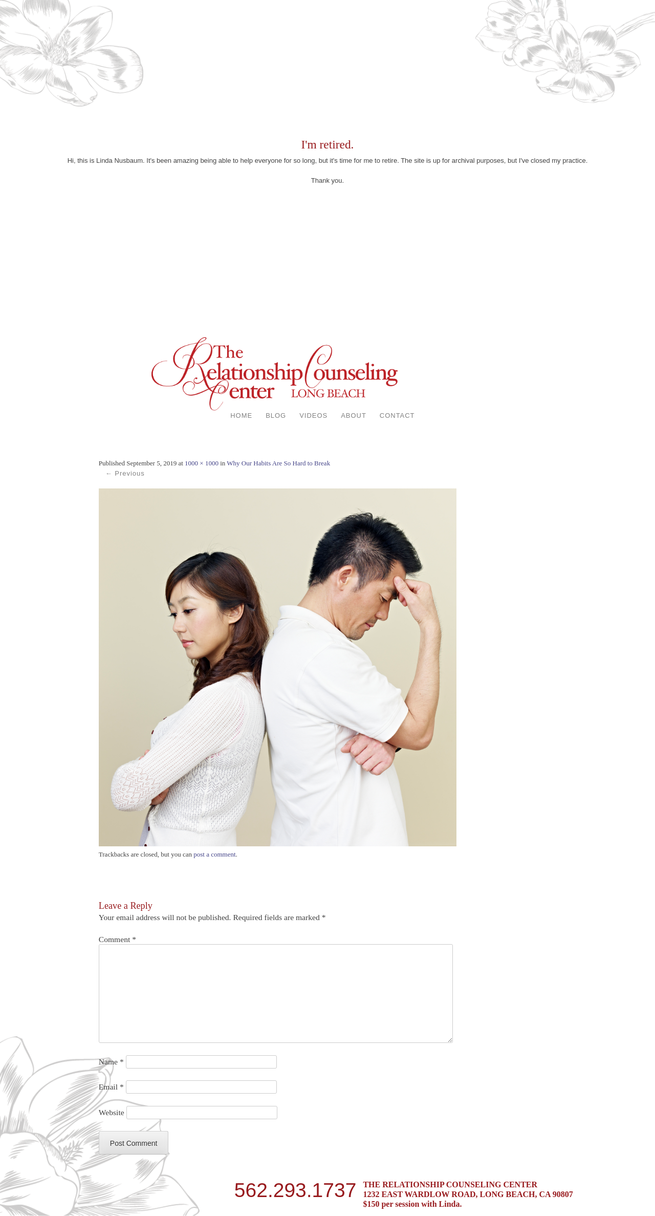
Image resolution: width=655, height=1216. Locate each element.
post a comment (214, 854)
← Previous (125, 473)
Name (111, 1061)
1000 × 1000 (202, 463)
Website (111, 1112)
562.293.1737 (295, 1188)
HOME (241, 415)
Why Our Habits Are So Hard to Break (278, 463)
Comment (117, 939)
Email (111, 1086)
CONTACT (397, 415)
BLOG (276, 415)
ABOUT (353, 415)
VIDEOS (313, 415)
